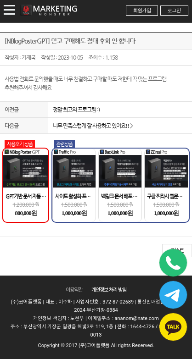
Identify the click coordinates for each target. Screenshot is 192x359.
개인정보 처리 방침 (108, 290)
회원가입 (142, 11)
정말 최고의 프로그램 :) (76, 109)
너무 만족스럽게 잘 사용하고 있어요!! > (93, 125)
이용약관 (74, 290)
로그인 (174, 11)
